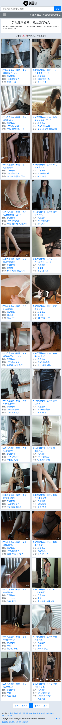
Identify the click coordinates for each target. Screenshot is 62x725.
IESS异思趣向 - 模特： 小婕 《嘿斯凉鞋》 (14, 118)
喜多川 (43, 713)
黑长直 (45, 129)
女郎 (39, 365)
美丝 (39, 82)
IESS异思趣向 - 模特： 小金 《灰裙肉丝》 (45, 638)
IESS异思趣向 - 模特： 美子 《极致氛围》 (14, 543)
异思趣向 (11, 76)
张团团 (10, 268)
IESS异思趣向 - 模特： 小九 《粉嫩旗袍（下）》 (45, 71)
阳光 (23, 176)
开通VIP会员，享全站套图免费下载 (45, 15)
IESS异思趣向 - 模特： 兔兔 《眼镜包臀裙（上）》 (14, 354)
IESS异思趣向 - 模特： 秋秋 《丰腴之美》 (45, 543)
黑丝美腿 (41, 601)
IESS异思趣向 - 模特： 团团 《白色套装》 (14, 307)
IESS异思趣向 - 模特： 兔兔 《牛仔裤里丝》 (45, 354)
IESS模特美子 (13, 79)
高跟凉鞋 (16, 129)
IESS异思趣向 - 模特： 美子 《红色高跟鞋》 (14, 496)
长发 (47, 554)
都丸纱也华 (17, 713)
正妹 (14, 82)
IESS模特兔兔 (13, 362)
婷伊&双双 (36, 713)
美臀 (39, 129)
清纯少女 (41, 224)
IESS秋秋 (41, 504)
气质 (44, 82)
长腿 (39, 176)
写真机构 (18, 722)
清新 (9, 318)
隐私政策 (12, 722)
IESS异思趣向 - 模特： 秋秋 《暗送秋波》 (14, 590)
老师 (9, 412)
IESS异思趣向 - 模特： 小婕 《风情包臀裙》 (45, 685)
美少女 (10, 649)
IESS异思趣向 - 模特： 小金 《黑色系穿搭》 (14, 638)
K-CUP (20, 554)
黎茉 (30, 713)
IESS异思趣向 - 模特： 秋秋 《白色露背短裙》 (45, 496)
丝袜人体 (21, 271)
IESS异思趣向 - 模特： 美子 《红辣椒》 (45, 402)
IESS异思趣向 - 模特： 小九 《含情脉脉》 (14, 166)
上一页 (24, 706)
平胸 (9, 129)
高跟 (16, 460)
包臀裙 (15, 224)
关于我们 (25, 722)
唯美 (9, 224)
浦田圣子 (25, 713)
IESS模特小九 (43, 79)
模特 (11, 713)
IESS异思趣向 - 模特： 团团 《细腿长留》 (45, 307)
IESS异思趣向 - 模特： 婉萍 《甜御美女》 (45, 213)
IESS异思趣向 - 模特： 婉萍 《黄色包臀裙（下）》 (45, 118)
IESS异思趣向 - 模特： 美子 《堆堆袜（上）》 (14, 71)
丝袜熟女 (16, 412)
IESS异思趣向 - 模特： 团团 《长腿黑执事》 (14, 260)
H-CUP (10, 176)
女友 (48, 318)
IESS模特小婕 (13, 126)
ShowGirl (41, 696)
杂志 (44, 176)
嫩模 (16, 365)
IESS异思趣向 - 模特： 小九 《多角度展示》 (45, 166)
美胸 (44, 365)
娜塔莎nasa (50, 713)
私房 (21, 365)
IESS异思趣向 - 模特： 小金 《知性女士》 (14, 685)
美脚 (43, 318)
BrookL (4, 715)
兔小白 (9, 715)
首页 (17, 706)
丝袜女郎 (50, 601)
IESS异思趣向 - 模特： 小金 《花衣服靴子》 (45, 590)
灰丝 (14, 554)
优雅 (9, 82)
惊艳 (9, 271)
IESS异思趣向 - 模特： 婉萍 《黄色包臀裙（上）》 (14, 213)
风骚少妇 (23, 224)
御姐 (9, 601)
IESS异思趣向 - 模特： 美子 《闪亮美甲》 (14, 449)
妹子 (23, 129)
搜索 (57, 9)
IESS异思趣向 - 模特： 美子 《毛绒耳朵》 (45, 449)
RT (13, 318)
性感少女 (41, 460)
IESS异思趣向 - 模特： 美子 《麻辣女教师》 (14, 402)
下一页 (37, 706)
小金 (39, 598)
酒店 (44, 507)
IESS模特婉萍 (43, 126)
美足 (46, 649)
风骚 (9, 554)
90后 (48, 696)
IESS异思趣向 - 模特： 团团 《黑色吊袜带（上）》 (45, 260)
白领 (39, 507)
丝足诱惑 (11, 507)
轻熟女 (17, 176)
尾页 (45, 706)
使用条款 (5, 722)
